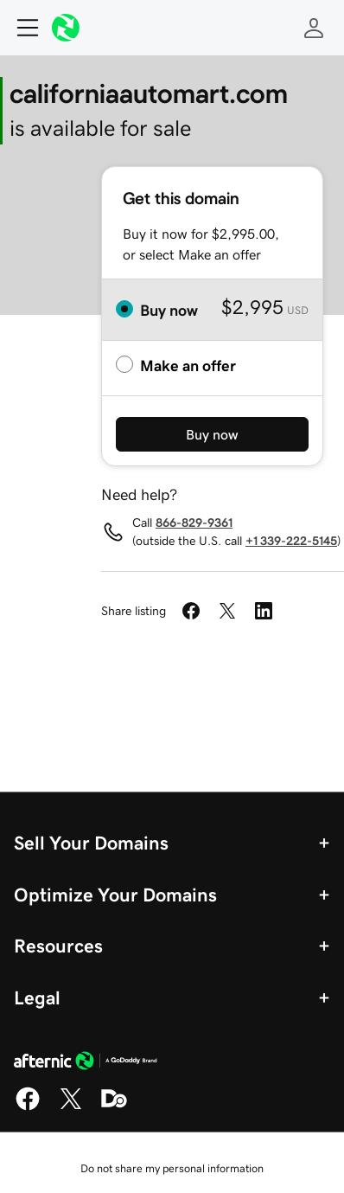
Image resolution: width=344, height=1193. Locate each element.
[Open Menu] (21, 28)
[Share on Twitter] (227, 611)
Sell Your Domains (91, 842)
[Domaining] (114, 1107)
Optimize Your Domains (115, 894)
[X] (71, 1107)
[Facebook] (27, 1107)
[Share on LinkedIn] (263, 611)
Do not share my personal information (172, 1168)
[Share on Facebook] (191, 611)
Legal (37, 997)
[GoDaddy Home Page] (85, 1063)
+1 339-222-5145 (291, 541)
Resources (58, 945)
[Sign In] (313, 27)
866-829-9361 (194, 522)
